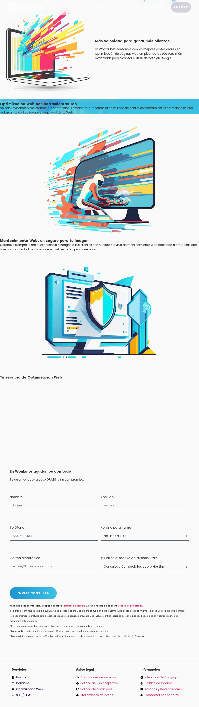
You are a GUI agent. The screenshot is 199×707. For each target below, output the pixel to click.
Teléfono (17, 528)
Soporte (123, 7)
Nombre (16, 497)
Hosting (65, 7)
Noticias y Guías (150, 7)
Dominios (102, 7)
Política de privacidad (130, 605)
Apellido (107, 497)
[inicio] (25, 10)
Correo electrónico (25, 558)
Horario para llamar (116, 528)
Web (83, 7)
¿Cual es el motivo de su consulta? (128, 558)
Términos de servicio (74, 605)
